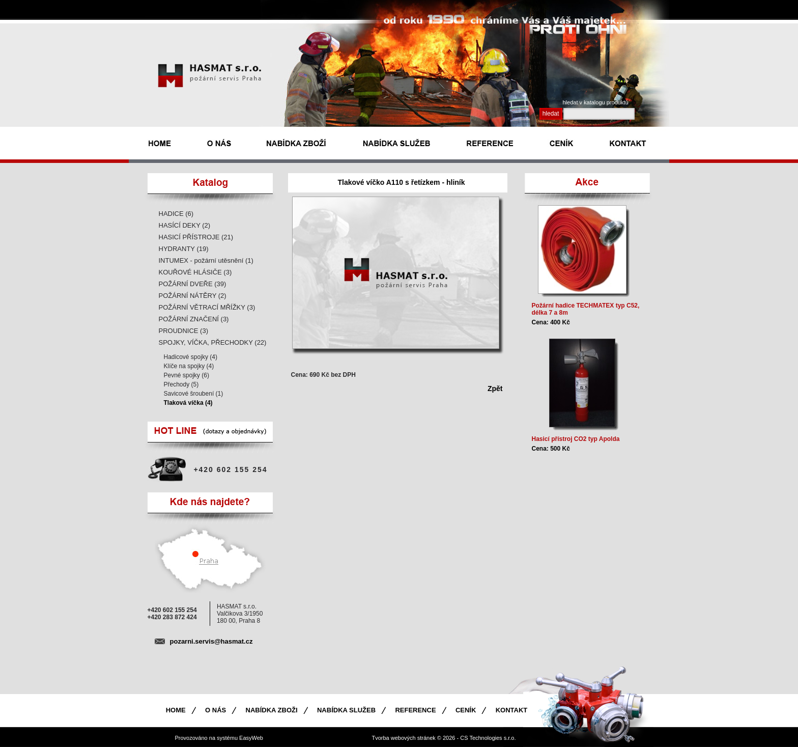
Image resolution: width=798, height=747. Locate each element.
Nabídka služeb (346, 710)
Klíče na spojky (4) (189, 366)
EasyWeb (251, 738)
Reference (415, 710)
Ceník (465, 710)
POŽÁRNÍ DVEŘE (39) (192, 284)
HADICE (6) (176, 213)
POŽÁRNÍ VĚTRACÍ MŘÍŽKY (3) (207, 307)
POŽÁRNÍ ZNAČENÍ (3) (194, 319)
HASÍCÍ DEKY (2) (185, 225)
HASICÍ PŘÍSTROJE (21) (196, 237)
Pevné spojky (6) (186, 375)
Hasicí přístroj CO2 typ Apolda (576, 438)
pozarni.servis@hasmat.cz (211, 641)
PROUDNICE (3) (184, 331)
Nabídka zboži (272, 710)
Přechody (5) (181, 384)
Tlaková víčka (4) (188, 402)
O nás (215, 710)
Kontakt (512, 710)
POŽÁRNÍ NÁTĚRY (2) (192, 295)
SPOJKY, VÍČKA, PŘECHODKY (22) (213, 342)
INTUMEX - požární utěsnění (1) (206, 260)
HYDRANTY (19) (184, 249)
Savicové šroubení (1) (193, 393)
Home (176, 710)
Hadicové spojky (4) (190, 357)
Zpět (495, 388)
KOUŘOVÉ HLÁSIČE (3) (195, 272)
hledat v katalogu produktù (596, 102)
